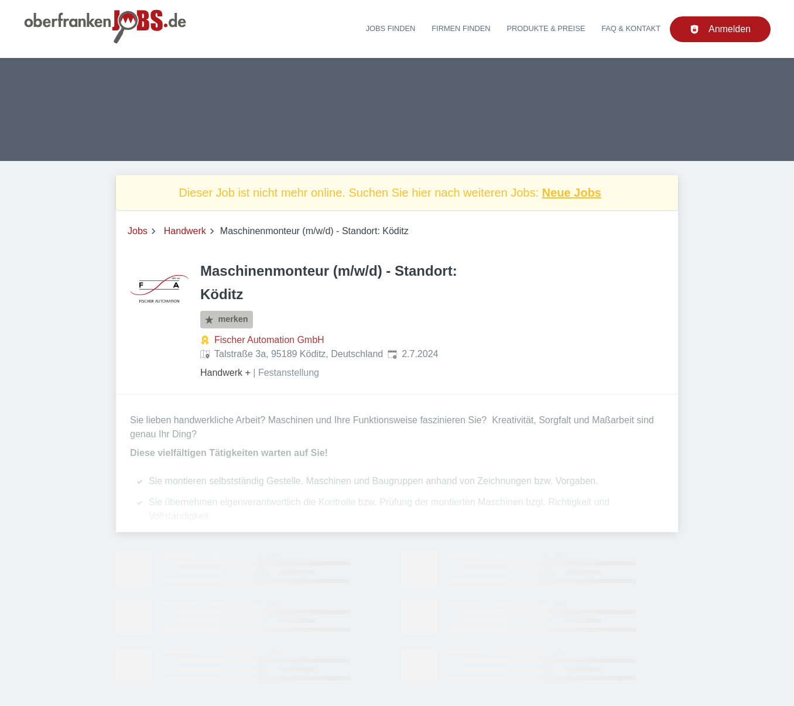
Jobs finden (391, 28)
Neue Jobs (571, 192)
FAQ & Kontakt (630, 28)
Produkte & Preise (546, 28)
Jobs (138, 231)
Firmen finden (461, 28)
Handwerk (185, 231)
